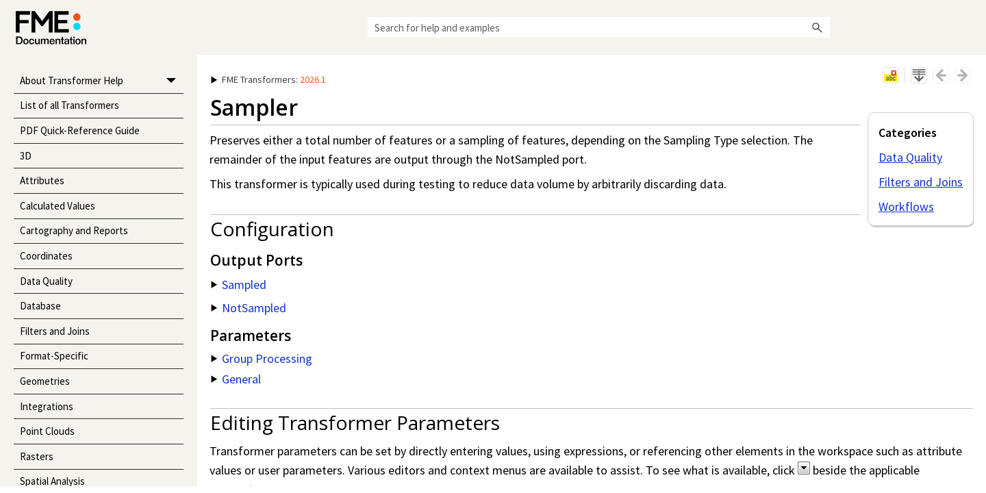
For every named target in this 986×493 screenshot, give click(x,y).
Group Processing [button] (261, 358)
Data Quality (46, 281)
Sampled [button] (238, 284)
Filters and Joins (55, 331)
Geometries (45, 381)
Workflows (906, 206)
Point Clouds (47, 431)
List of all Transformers (69, 105)
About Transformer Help (102, 81)
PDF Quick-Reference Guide (80, 130)
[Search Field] (599, 27)
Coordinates (46, 255)
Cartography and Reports (74, 230)
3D (25, 155)
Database (40, 305)
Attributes (42, 180)
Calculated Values (57, 205)
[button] (817, 27)
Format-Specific (54, 355)
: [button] (268, 79)
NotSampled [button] (248, 308)
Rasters (36, 456)
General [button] (236, 379)
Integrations (46, 406)
